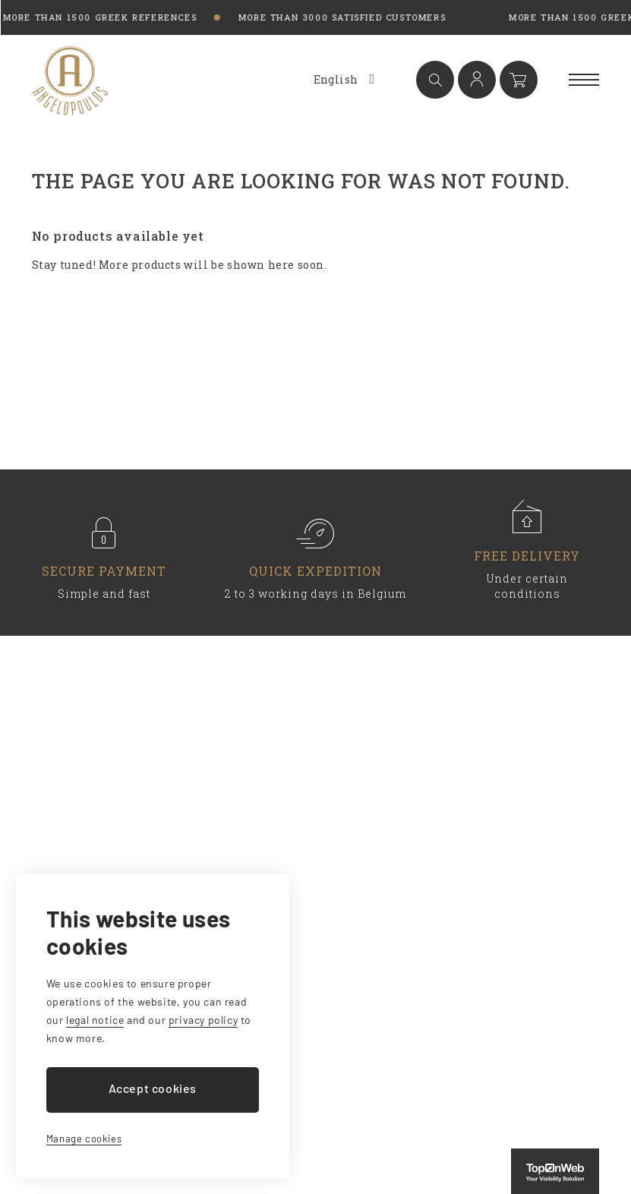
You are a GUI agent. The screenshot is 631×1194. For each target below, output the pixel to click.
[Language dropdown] (343, 80)
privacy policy (203, 1019)
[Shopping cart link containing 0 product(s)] (519, 80)
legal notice (95, 1019)
